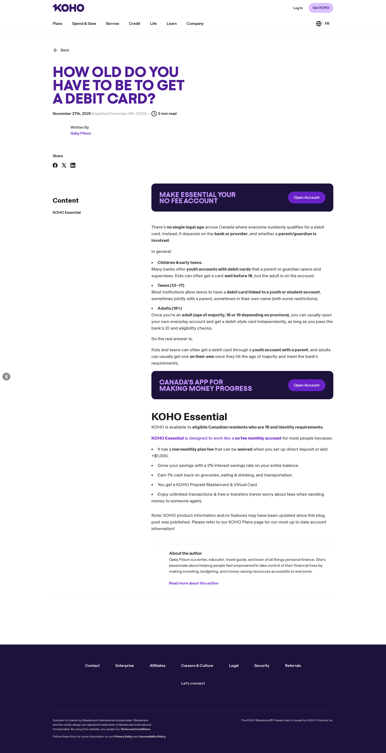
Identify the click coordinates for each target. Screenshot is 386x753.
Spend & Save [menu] (84, 23)
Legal (234, 665)
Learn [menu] (172, 23)
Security (261, 665)
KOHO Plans (142, 522)
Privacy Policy (123, 736)
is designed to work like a (118, 438)
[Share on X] (64, 165)
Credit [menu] (134, 23)
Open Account (208, 197)
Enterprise (124, 665)
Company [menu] (195, 23)
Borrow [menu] (112, 23)
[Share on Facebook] (55, 165)
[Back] (61, 50)
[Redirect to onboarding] (144, 198)
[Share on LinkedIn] (72, 165)
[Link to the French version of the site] (322, 24)
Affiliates (157, 665)
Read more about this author (95, 583)
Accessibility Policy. (152, 736)
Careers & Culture (197, 665)
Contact (92, 665)
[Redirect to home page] (68, 8)
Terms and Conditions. (136, 729)
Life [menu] (153, 23)
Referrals (293, 665)
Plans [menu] (57, 23)
